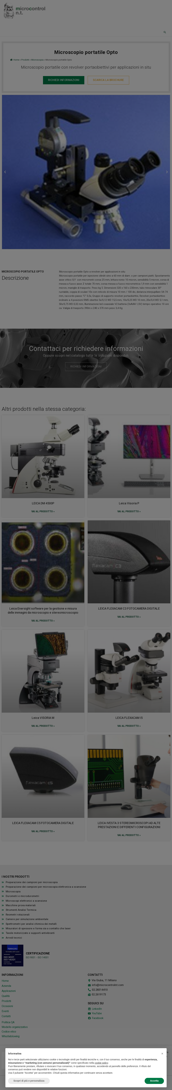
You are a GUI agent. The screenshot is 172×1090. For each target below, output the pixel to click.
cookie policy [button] (101, 1063)
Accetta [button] (154, 1080)
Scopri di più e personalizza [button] (28, 1080)
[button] (162, 1053)
